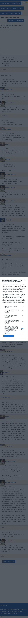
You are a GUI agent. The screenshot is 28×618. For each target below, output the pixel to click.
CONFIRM (8, 335)
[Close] (25, 280)
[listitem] (14, 307)
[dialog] (14, 309)
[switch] (22, 310)
